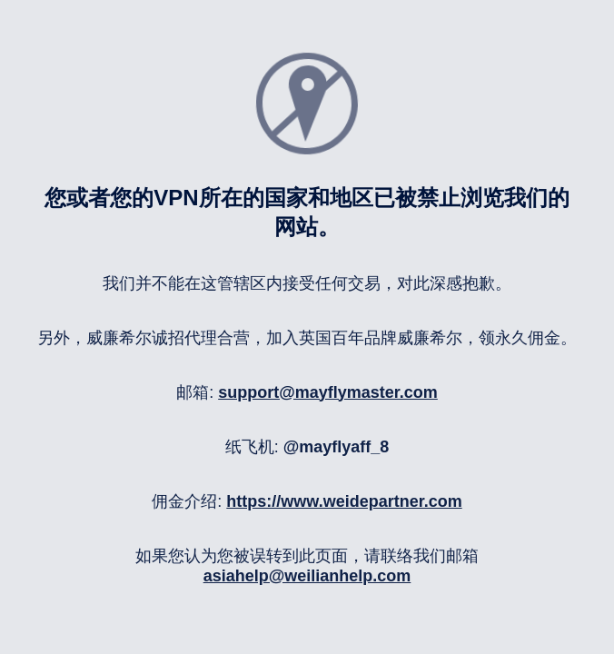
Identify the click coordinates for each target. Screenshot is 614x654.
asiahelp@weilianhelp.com (307, 576)
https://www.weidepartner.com (343, 501)
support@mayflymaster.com (328, 392)
